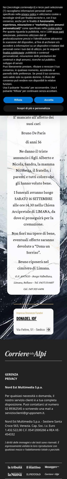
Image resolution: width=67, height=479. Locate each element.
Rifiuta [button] (18, 99)
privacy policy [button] (28, 14)
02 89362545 (13, 409)
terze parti (58, 31)
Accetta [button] (48, 99)
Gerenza (11, 374)
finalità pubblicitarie (13, 52)
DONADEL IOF (26, 318)
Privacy (11, 379)
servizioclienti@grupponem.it (24, 413)
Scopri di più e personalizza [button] (33, 108)
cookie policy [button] (55, 28)
